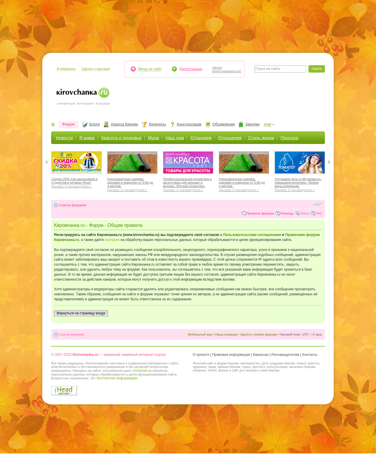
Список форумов (72, 205)
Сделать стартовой (95, 69)
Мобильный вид (200, 334)
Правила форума (260, 213)
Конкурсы (157, 124)
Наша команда (226, 334)
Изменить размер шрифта (317, 204)
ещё (267, 124)
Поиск (304, 213)
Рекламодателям (285, 355)
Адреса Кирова (124, 124)
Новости (64, 137)
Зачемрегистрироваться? (226, 69)
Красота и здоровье (121, 137)
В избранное (66, 69)
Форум (68, 124)
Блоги (94, 124)
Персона (289, 137)
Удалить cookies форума (258, 334)
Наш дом (175, 137)
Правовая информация (231, 355)
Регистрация (190, 69)
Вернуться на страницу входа (81, 313)
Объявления (223, 124)
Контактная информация (117, 378)
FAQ (318, 213)
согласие (112, 240)
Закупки (252, 124)
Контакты (310, 355)
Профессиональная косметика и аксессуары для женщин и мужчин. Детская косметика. (188, 183)
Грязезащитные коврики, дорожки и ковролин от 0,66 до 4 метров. (132, 183)
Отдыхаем (201, 137)
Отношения (229, 137)
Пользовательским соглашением (252, 235)
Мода (153, 137)
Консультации (189, 124)
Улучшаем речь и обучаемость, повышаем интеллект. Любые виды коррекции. (300, 183)
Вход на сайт (150, 69)
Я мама (87, 137)
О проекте (201, 355)
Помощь (286, 213)
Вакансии (260, 355)
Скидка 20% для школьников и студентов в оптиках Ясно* (76, 182)
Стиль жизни (261, 137)
